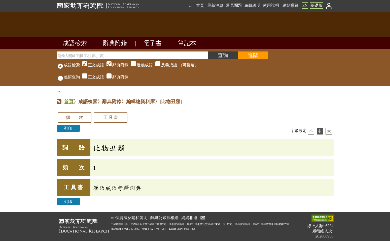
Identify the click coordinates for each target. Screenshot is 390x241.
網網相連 (189, 218)
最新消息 (215, 5)
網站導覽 (290, 5)
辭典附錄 (115, 43)
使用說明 (271, 5)
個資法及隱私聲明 (131, 218)
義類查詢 (69, 77)
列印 (68, 128)
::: (190, 5)
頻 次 (74, 117)
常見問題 (234, 5)
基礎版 (316, 5)
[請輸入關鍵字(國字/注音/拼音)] (132, 55)
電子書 (153, 43)
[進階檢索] (253, 55)
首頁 (200, 5)
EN (304, 5)
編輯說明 (252, 5)
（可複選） (140, 65)
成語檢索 (75, 43)
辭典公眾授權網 (164, 218)
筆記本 (187, 43)
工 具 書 (110, 117)
